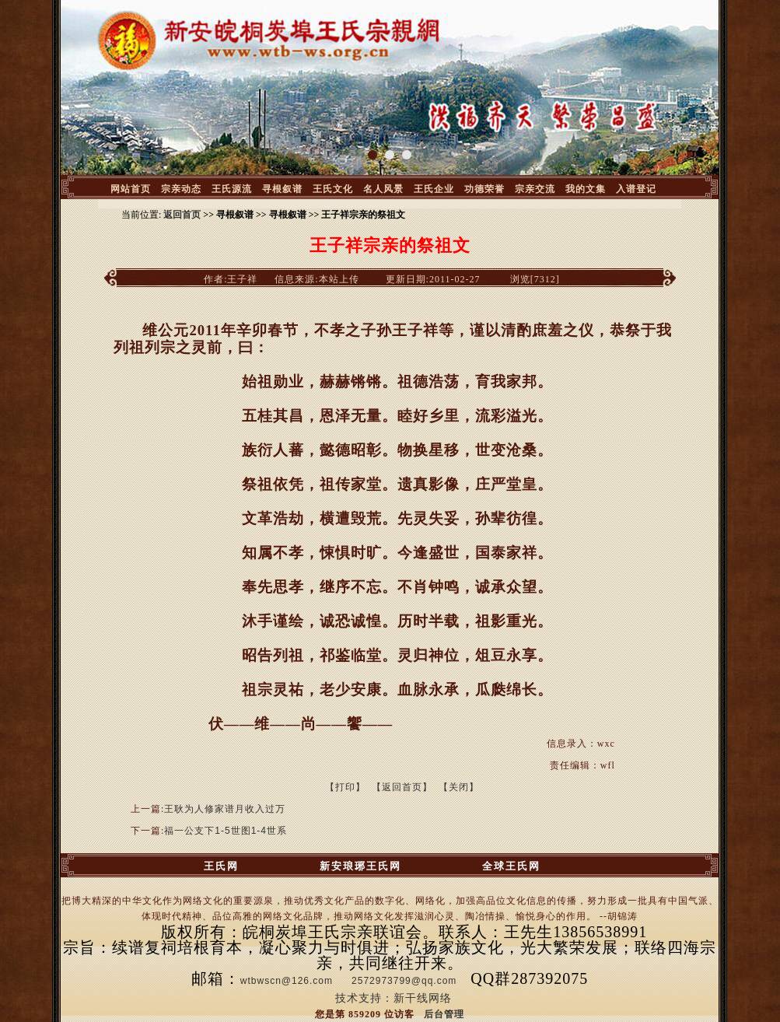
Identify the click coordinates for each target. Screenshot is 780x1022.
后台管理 (444, 1014)
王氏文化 (333, 189)
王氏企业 (434, 189)
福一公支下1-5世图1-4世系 (225, 830)
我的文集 (585, 189)
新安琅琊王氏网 (360, 866)
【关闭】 (459, 787)
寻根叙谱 (282, 189)
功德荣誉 (484, 189)
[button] (372, 154)
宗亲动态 (181, 189)
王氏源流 (232, 189)
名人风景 (383, 189)
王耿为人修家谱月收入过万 (224, 808)
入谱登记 (636, 189)
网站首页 (130, 189)
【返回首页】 (402, 787)
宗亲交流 (535, 189)
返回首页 (182, 214)
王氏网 (221, 866)
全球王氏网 (511, 866)
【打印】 (345, 787)
